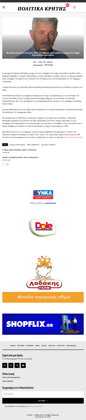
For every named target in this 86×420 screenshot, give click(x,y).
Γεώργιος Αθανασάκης (17, 145)
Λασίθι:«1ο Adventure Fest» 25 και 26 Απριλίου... (20, 157)
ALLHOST (47, 417)
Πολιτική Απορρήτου (36, 406)
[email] (43, 394)
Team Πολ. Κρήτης (45, 62)
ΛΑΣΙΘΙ (43, 49)
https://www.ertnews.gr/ (73, 137)
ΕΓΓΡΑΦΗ (43, 401)
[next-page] (7, 164)
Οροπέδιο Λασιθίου (48, 145)
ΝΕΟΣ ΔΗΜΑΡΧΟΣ (33, 145)
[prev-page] (3, 164)
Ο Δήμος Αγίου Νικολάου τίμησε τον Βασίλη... (19, 150)
